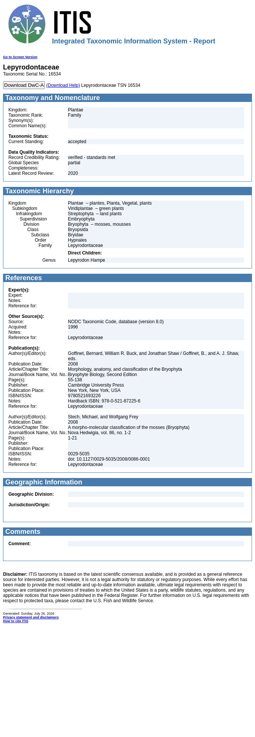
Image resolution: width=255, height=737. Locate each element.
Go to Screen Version (20, 57)
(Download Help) (63, 85)
